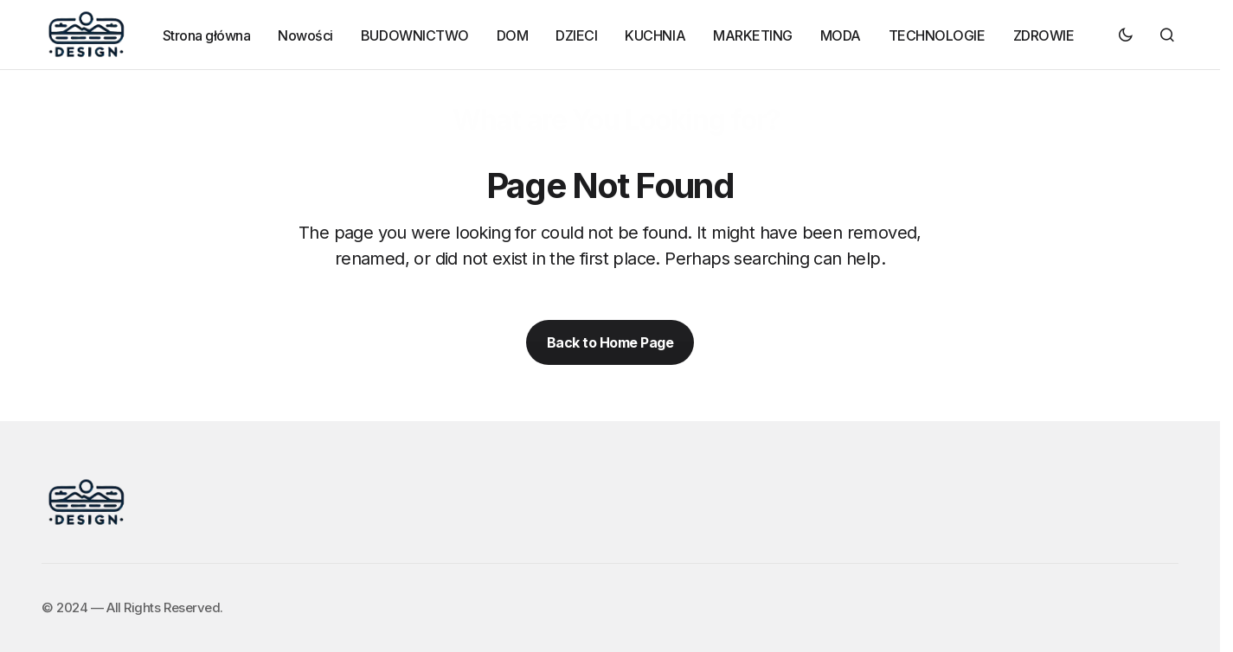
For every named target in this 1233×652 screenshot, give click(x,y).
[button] (1125, 34)
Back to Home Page (610, 342)
